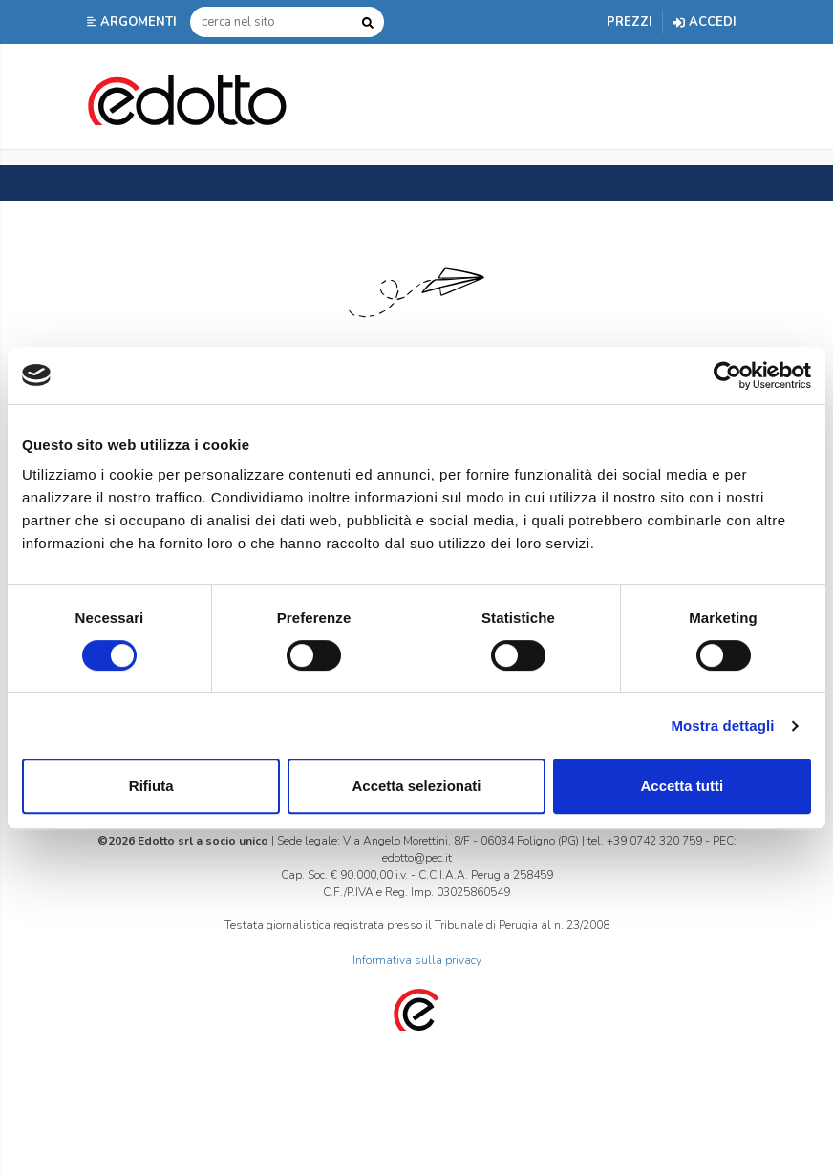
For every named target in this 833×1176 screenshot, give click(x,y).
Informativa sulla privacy (416, 960)
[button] (134, 22)
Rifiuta (151, 786)
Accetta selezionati (416, 786)
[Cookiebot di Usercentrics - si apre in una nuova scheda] (727, 375)
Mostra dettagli (722, 725)
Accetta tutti (681, 786)
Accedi (705, 22)
